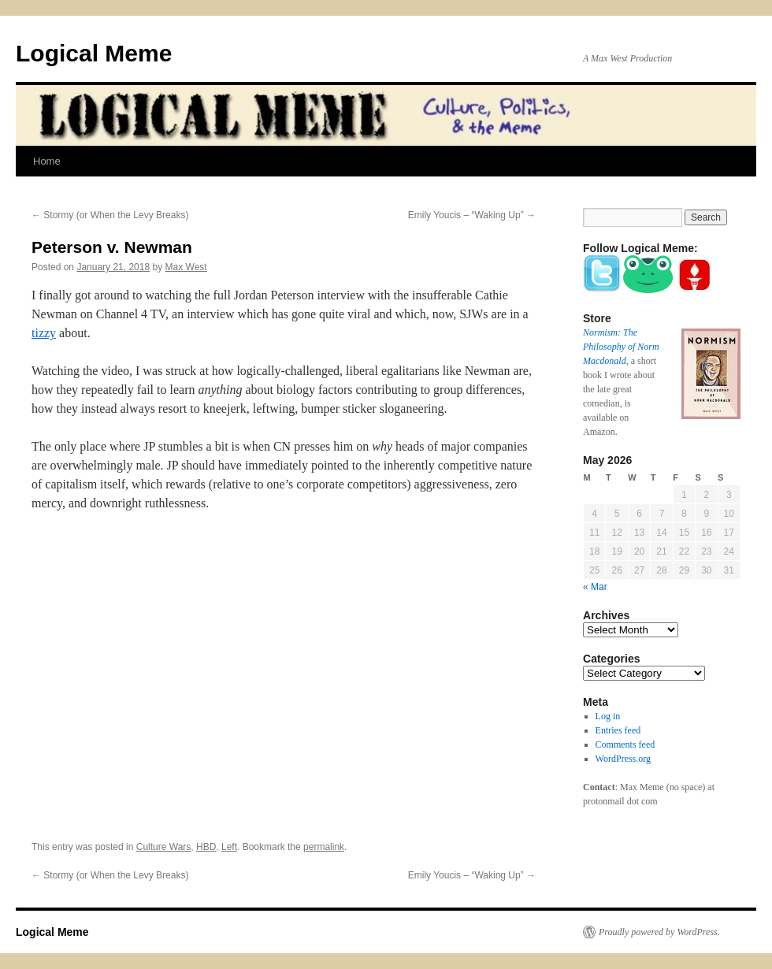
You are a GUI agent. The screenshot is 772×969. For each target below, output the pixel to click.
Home (47, 161)
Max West (186, 267)
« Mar (595, 586)
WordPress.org (623, 758)
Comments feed (625, 744)
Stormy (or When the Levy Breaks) (110, 215)
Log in (608, 716)
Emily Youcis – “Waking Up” (472, 215)
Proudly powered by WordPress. (659, 931)
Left (229, 846)
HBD (206, 846)
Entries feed (618, 730)
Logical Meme (94, 53)
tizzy (44, 333)
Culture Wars (163, 846)
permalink (323, 846)
